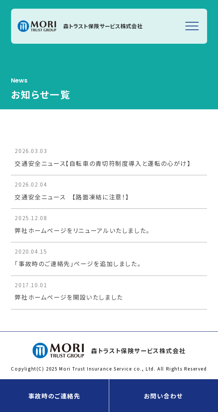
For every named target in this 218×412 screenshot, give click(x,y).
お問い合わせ (163, 395)
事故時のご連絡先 (54, 395)
